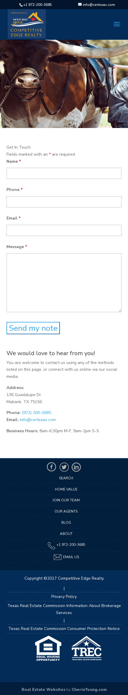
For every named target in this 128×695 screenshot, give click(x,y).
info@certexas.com (38, 420)
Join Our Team (66, 500)
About (66, 533)
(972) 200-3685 (36, 412)
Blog (66, 522)
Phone (14, 189)
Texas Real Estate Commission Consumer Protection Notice (64, 628)
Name (13, 161)
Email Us (66, 557)
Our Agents (66, 511)
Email (13, 218)
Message (16, 247)
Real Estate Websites (43, 689)
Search (66, 478)
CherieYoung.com (89, 689)
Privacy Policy (64, 596)
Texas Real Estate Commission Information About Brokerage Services (64, 609)
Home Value (66, 489)
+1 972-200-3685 (37, 4)
